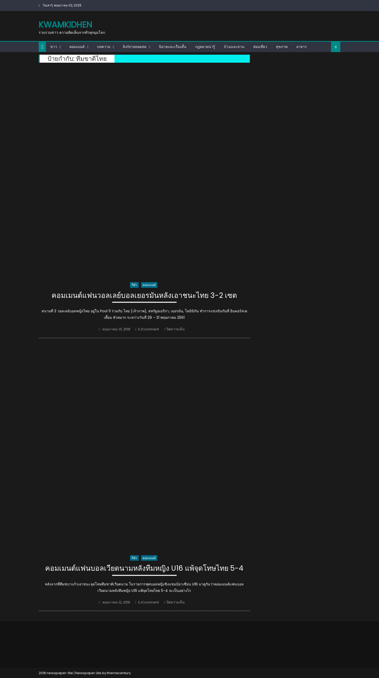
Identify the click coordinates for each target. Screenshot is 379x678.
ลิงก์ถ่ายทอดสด (134, 46)
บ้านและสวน (234, 46)
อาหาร (301, 46)
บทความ (103, 46)
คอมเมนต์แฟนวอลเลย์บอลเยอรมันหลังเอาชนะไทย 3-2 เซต (144, 295)
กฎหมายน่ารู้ (205, 46)
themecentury (119, 673)
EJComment (148, 329)
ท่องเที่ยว (260, 46)
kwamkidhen (65, 24)
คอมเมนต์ (77, 46)
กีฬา (134, 285)
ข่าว (53, 46)
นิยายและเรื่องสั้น (172, 46)
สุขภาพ (281, 46)
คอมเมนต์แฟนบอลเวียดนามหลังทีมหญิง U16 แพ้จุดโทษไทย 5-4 (144, 568)
